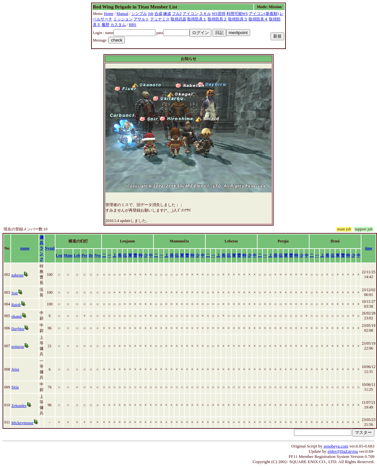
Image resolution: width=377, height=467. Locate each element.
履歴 (105, 24)
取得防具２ (217, 19)
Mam (68, 255)
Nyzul (50, 248)
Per (84, 255)
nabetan (17, 275)
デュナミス (160, 19)
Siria (15, 387)
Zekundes (19, 405)
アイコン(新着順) (264, 13)
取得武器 (178, 19)
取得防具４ (258, 19)
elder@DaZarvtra (343, 451)
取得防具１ (197, 19)
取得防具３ (238, 19)
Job (150, 13)
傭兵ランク (41, 248)
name (25, 248)
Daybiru (17, 328)
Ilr (91, 255)
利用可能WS (237, 13)
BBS (132, 24)
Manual (122, 13)
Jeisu (15, 369)
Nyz (97, 255)
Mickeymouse (22, 423)
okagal (16, 316)
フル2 (177, 13)
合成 (158, 13)
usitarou (17, 346)
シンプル (139, 13)
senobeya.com (335, 446)
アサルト (141, 19)
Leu (59, 255)
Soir (14, 293)
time (368, 248)
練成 (167, 13)
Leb (77, 255)
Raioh (16, 304)
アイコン (190, 13)
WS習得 (218, 13)
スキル (205, 13)
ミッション (123, 19)
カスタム (118, 24)
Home (108, 13)
